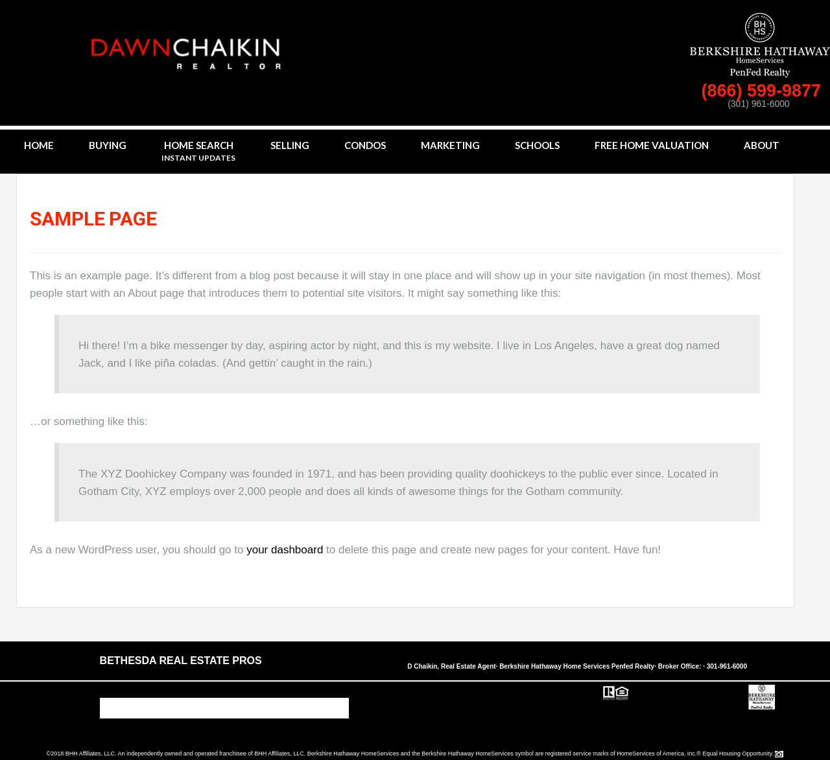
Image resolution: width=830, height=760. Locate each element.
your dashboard (284, 550)
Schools (537, 145)
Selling (289, 145)
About (761, 145)
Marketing (450, 145)
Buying (107, 145)
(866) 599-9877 (763, 90)
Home (39, 145)
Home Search (198, 152)
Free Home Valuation (652, 145)
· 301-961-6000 (725, 666)
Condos (365, 145)
